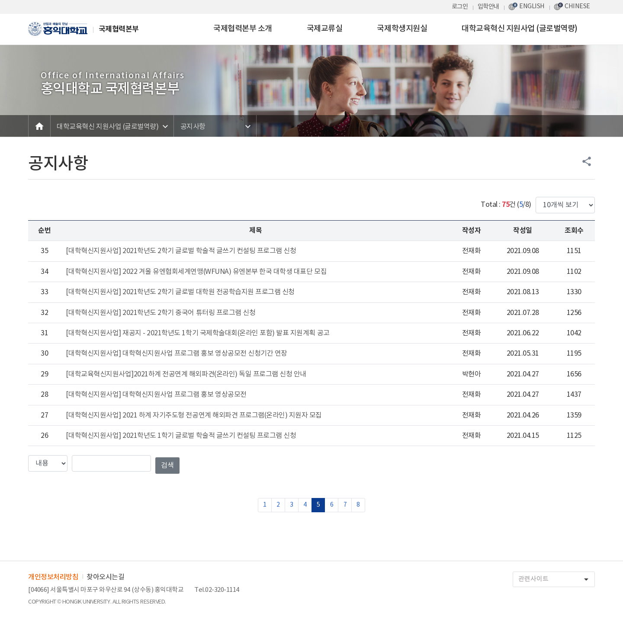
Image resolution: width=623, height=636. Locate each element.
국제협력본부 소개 (242, 28)
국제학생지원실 (402, 28)
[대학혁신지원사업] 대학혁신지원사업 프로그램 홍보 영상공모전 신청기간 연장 (176, 353)
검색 (167, 465)
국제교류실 (325, 28)
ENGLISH (532, 6)
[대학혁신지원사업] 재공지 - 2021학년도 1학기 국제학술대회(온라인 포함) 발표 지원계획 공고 (197, 333)
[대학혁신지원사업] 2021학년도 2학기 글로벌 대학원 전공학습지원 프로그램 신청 (180, 292)
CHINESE (577, 6)
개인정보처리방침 (53, 577)
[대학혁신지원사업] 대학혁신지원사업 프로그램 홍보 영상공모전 (156, 394)
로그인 (460, 6)
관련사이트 (556, 579)
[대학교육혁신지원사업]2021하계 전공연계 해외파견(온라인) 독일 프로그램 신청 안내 (186, 374)
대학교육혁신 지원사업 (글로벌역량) (520, 28)
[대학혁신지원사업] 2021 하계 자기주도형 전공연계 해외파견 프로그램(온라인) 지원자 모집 (194, 415)
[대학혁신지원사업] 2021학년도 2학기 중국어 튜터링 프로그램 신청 (160, 313)
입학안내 (488, 6)
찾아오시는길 (105, 577)
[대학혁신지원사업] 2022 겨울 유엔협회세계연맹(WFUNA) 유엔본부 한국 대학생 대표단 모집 (196, 272)
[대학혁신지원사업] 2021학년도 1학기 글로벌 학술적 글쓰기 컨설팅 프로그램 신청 (181, 436)
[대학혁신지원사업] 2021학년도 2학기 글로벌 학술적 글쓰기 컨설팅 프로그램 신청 (181, 251)
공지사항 (193, 127)
